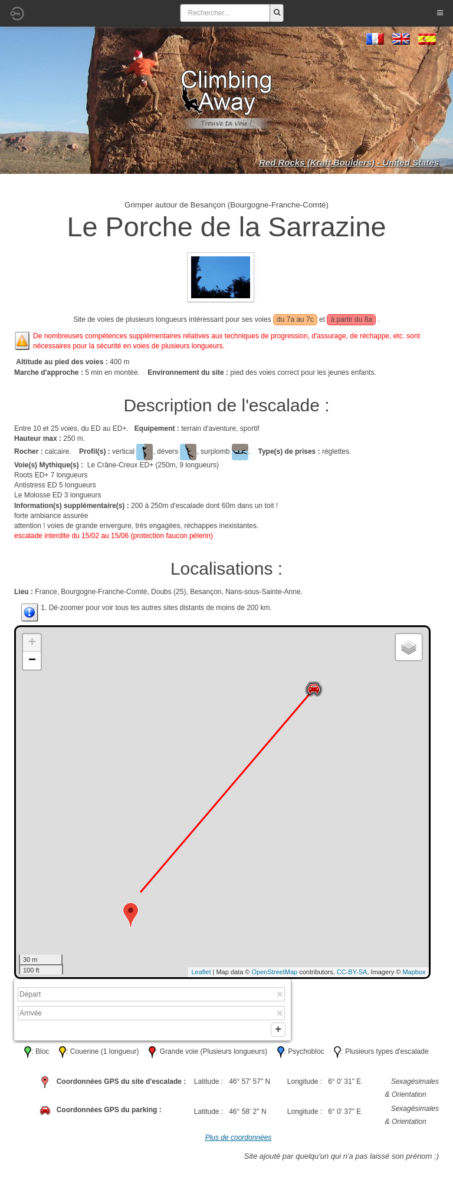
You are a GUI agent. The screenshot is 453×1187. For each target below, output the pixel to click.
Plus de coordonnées (238, 1140)
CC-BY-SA (352, 971)
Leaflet (201, 971)
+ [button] (32, 643)
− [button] (32, 661)
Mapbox (413, 971)
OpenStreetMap (275, 971)
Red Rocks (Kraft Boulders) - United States (349, 162)
